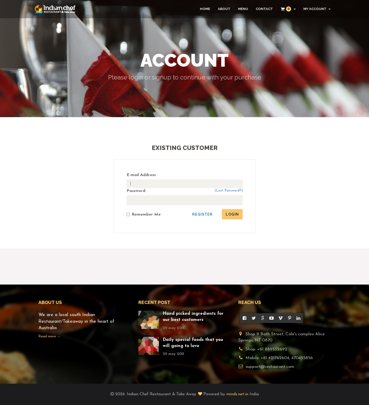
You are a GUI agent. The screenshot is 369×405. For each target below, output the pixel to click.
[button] (288, 9)
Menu (243, 9)
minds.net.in (237, 394)
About (224, 9)
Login (232, 214)
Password (136, 191)
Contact (264, 9)
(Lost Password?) (228, 191)
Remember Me (144, 214)
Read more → (49, 336)
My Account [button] (317, 9)
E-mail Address (141, 175)
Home (205, 9)
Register (202, 214)
